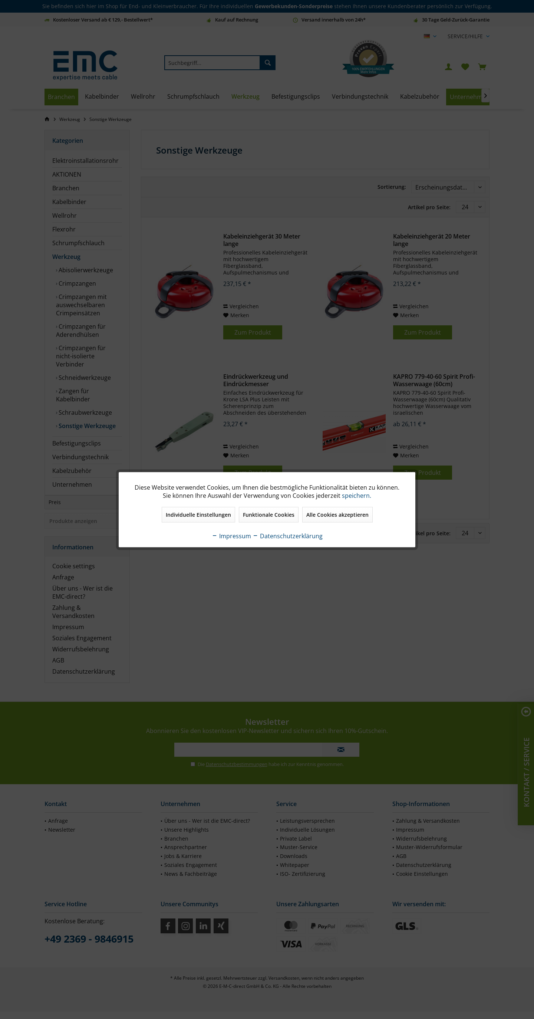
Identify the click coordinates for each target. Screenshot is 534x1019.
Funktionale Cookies (268, 514)
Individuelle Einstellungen (198, 514)
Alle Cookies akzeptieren (337, 514)
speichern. (356, 495)
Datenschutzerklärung (288, 536)
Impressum (231, 536)
